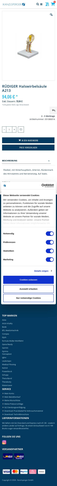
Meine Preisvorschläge (13, 404)
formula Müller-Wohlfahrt (13, 341)
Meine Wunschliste (12, 400)
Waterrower (7, 385)
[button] (51, 16)
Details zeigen (41, 271)
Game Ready (7, 344)
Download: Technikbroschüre (16, 414)
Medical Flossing (9, 364)
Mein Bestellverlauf (12, 397)
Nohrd (5, 368)
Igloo (4, 357)
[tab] (28, 161)
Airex (4, 320)
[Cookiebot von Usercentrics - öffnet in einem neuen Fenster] (41, 185)
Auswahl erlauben (28, 289)
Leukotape (6, 361)
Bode (4, 327)
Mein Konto (9, 393)
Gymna (5, 351)
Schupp (5, 375)
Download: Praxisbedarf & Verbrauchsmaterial (23, 411)
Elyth (4, 337)
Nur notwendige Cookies (28, 298)
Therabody (6, 382)
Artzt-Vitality (7, 323)
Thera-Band (7, 378)
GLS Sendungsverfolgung (14, 407)
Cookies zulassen (28, 279)
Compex (5, 334)
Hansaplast (7, 354)
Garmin (5, 348)
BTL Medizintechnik (10, 330)
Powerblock (7, 371)
